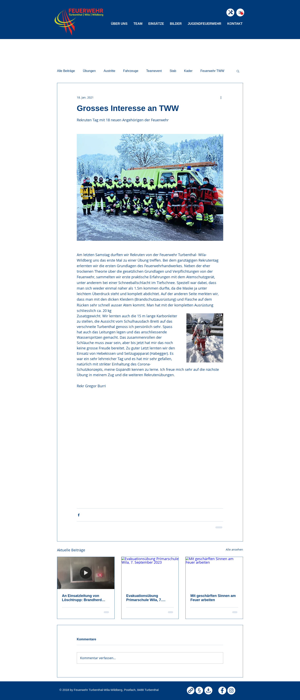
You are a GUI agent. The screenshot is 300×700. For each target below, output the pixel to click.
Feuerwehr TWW (212, 71)
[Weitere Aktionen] (220, 97)
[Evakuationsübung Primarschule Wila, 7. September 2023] (150, 573)
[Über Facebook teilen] (79, 515)
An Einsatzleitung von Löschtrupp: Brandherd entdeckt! (82, 598)
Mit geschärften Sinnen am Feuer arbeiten (213, 598)
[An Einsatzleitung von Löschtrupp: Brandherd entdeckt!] (85, 573)
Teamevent (154, 71)
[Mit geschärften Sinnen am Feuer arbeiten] (214, 573)
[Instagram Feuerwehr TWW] (231, 690)
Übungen (89, 71)
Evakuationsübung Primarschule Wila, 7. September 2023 (144, 598)
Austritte (109, 71)
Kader (188, 71)
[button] (119, 23)
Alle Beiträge (66, 71)
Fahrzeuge (130, 71)
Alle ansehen (234, 549)
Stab (173, 71)
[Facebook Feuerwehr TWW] (222, 690)
